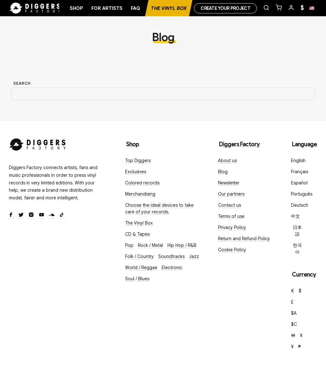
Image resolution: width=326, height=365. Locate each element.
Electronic (172, 267)
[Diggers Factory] (37, 143)
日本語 (297, 231)
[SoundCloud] (51, 215)
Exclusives (135, 172)
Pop (129, 245)
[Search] (163, 94)
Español (299, 183)
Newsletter (228, 183)
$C (294, 324)
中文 (295, 216)
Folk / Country (139, 256)
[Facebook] (11, 215)
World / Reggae (141, 267)
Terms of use (231, 216)
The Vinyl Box (168, 8)
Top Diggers (138, 160)
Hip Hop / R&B (181, 245)
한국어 (297, 248)
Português (301, 194)
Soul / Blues (137, 279)
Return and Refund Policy (244, 238)
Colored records (142, 183)
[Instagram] (31, 215)
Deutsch (299, 205)
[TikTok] (62, 215)
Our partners (231, 194)
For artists (107, 8)
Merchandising (140, 194)
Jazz (194, 256)
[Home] (35, 8)
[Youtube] (41, 215)
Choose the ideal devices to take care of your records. (159, 208)
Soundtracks (171, 256)
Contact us (229, 205)
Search (22, 83)
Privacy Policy (232, 227)
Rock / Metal (150, 245)
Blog (223, 172)
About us (227, 160)
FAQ (135, 8)
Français (299, 172)
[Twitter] (21, 215)
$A (294, 313)
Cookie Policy (232, 250)
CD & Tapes (137, 234)
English (298, 160)
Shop (76, 8)
